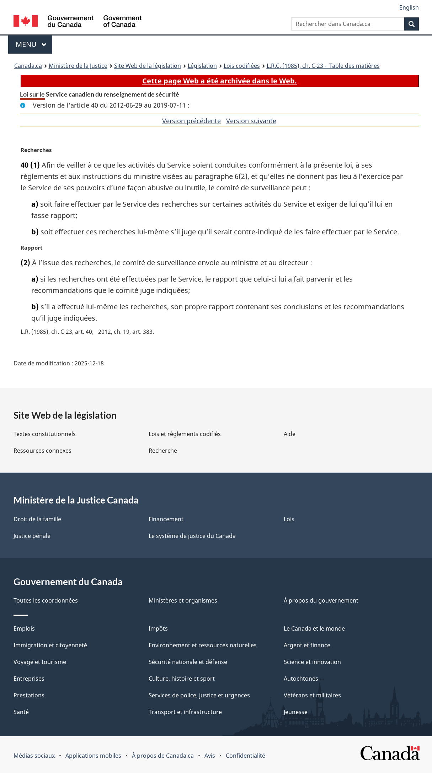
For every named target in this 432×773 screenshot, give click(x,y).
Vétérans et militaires (312, 695)
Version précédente (191, 120)
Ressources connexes (42, 450)
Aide (289, 434)
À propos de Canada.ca (163, 756)
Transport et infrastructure (185, 712)
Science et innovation (312, 662)
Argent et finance (307, 645)
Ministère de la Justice (78, 66)
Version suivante (251, 120)
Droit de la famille (37, 519)
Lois (289, 519)
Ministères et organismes (183, 600)
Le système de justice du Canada (192, 536)
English (409, 7)
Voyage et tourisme (40, 662)
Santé (21, 712)
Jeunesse (296, 712)
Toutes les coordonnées (46, 600)
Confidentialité (245, 756)
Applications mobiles (93, 756)
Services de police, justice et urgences (199, 695)
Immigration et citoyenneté (50, 645)
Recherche (163, 450)
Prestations (29, 695)
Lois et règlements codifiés (185, 434)
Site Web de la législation (147, 66)
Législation (202, 66)
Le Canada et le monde (314, 628)
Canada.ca (28, 66)
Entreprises (29, 678)
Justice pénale (32, 536)
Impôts (158, 628)
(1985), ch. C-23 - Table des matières (323, 66)
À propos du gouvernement (321, 600)
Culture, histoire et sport (182, 678)
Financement (166, 519)
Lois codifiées (242, 66)
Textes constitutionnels (45, 434)
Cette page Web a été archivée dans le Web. (219, 81)
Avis (209, 756)
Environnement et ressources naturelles (203, 645)
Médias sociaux (34, 756)
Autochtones (301, 678)
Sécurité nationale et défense (188, 662)
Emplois (24, 628)
